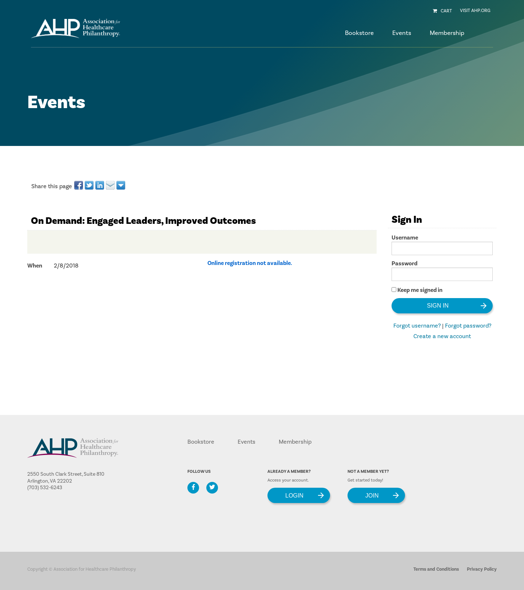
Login (294, 495)
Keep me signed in (419, 290)
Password (404, 263)
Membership (295, 442)
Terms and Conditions (436, 569)
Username (405, 237)
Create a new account (442, 336)
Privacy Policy (482, 569)
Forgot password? (468, 325)
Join (371, 495)
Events (246, 442)
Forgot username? (417, 325)
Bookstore (359, 33)
